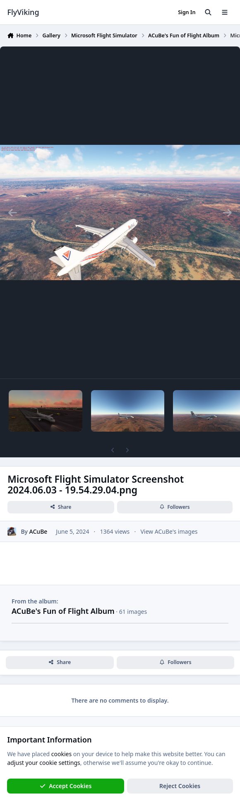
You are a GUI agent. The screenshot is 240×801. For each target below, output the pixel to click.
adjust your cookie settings (43, 763)
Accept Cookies (66, 786)
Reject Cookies (179, 786)
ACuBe (38, 531)
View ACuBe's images (168, 531)
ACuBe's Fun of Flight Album (63, 611)
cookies (61, 754)
